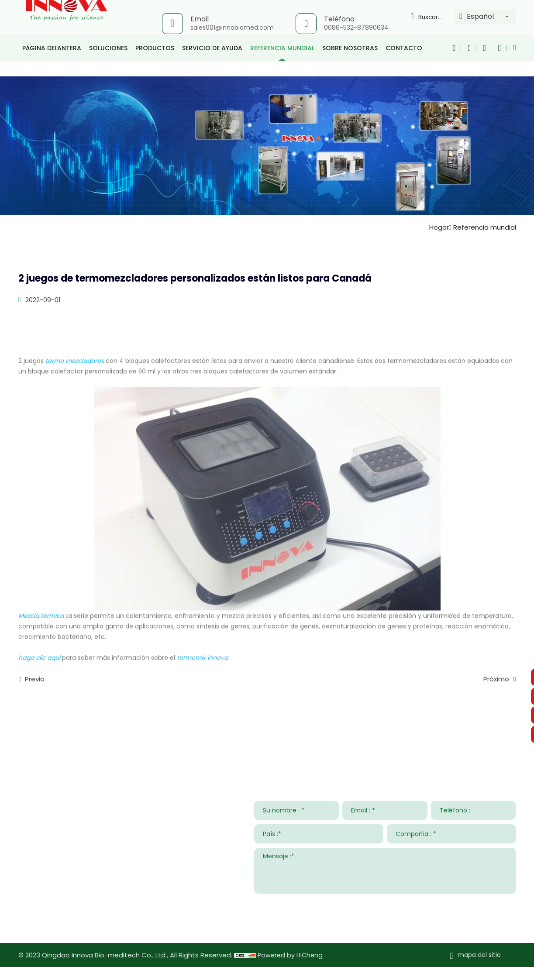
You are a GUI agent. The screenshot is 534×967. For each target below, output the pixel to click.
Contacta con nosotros (70, 734)
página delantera (51, 63)
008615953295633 (99, 896)
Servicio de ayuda (212, 63)
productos (154, 63)
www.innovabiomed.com (84, 921)
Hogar (434, 227)
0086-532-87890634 (355, 27)
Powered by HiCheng (291, 955)
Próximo (496, 688)
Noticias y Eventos (378, 734)
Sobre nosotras (350, 63)
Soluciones (108, 63)
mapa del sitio (479, 954)
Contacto (404, 63)
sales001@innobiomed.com (231, 27)
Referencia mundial (282, 63)
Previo (35, 688)
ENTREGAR (494, 904)
